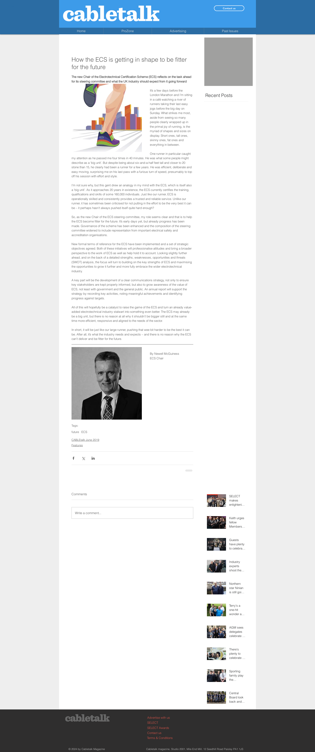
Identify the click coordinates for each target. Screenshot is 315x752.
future (75, 432)
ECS (84, 432)
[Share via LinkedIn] (93, 458)
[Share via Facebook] (73, 458)
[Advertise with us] (162, 717)
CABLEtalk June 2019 (85, 440)
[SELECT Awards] (162, 728)
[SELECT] (162, 722)
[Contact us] (229, 8)
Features (77, 445)
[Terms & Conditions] (162, 738)
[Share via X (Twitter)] (83, 458)
